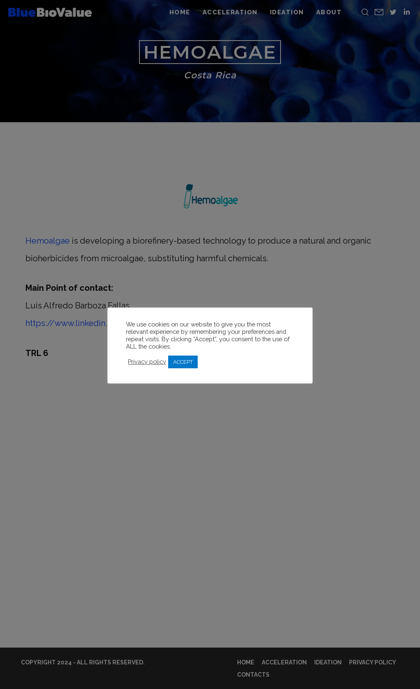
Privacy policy (147, 361)
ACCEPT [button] (183, 362)
